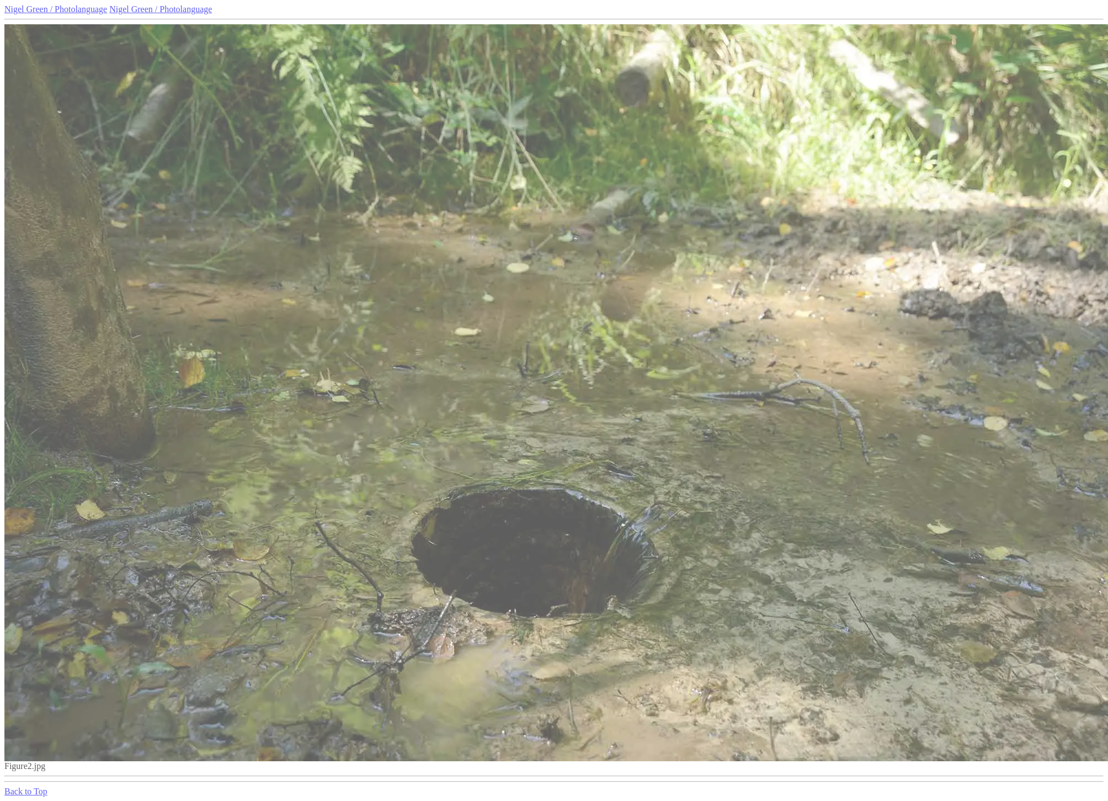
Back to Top (25, 791)
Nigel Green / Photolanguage (55, 9)
